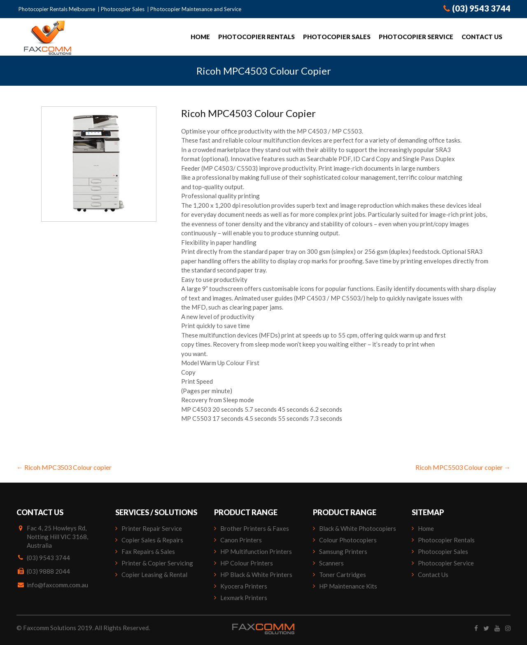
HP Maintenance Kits (348, 586)
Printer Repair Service (151, 528)
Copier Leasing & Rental (154, 574)
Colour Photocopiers (348, 540)
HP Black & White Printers (256, 574)
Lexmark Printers (243, 597)
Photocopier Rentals (256, 36)
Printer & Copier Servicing (157, 563)
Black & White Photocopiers (357, 528)
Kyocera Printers (243, 586)
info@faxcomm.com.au (57, 585)
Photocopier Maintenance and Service (195, 9)
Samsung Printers (343, 551)
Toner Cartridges (342, 574)
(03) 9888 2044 (48, 571)
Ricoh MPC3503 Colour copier (64, 467)
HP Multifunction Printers (256, 551)
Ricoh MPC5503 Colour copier (463, 467)
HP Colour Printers (246, 563)
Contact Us (482, 36)
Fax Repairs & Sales (148, 551)
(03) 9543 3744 (477, 8)
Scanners (331, 563)
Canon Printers (241, 540)
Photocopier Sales (123, 9)
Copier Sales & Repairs (152, 540)
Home (200, 36)
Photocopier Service (416, 36)
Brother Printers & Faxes (254, 528)
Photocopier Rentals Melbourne (57, 9)
